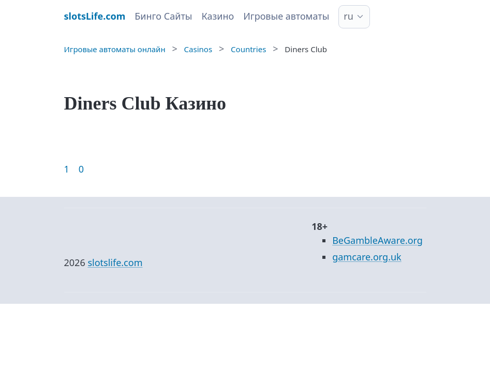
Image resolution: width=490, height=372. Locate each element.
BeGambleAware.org (377, 240)
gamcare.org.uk (367, 257)
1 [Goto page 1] (66, 169)
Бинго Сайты (163, 16)
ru (348, 16)
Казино (217, 16)
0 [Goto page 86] (81, 169)
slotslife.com (114, 262)
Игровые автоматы (286, 16)
